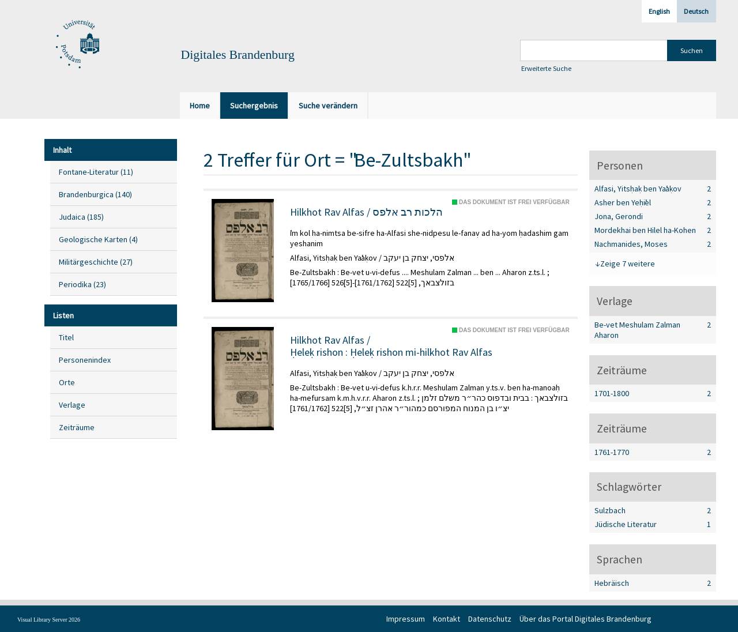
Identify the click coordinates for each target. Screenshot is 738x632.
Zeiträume (77, 427)
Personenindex (85, 360)
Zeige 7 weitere (627, 263)
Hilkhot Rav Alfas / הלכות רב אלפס (366, 212)
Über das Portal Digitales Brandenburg (585, 619)
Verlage (72, 405)
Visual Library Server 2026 (48, 619)
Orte (67, 382)
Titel (66, 337)
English (659, 11)
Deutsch (696, 11)
